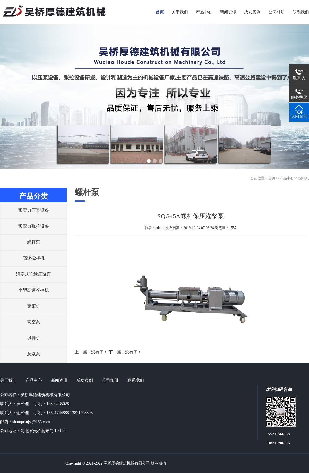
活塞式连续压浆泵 (33, 274)
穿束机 (33, 306)
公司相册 (110, 380)
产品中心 (287, 178)
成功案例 (84, 380)
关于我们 (8, 380)
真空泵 (33, 322)
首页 (272, 178)
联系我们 (135, 380)
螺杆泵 (303, 178)
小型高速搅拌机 (33, 290)
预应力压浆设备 (33, 210)
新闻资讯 (59, 380)
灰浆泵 (33, 354)
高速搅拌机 (34, 258)
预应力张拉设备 (33, 226)
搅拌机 (33, 338)
